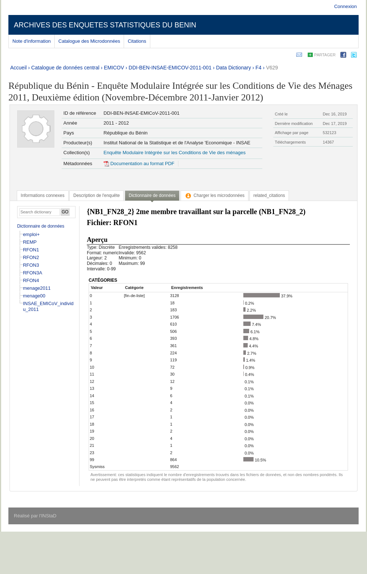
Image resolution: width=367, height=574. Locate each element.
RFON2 (31, 257)
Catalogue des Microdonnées (89, 41)
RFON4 (31, 280)
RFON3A (32, 272)
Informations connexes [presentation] (43, 195)
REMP (30, 242)
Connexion (345, 6)
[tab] (43, 195)
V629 (272, 68)
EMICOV (114, 68)
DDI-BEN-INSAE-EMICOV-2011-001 (170, 68)
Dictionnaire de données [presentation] (152, 195)
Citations (137, 41)
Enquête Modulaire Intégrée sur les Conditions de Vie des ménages (175, 152)
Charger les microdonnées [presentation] (215, 195)
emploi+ (31, 234)
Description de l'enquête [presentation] (96, 195)
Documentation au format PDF (139, 163)
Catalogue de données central (65, 68)
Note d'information (31, 41)
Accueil (18, 68)
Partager (325, 55)
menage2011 (37, 288)
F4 (258, 68)
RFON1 (31, 249)
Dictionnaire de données (40, 226)
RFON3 (31, 265)
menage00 (34, 296)
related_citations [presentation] (269, 195)
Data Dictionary (233, 68)
